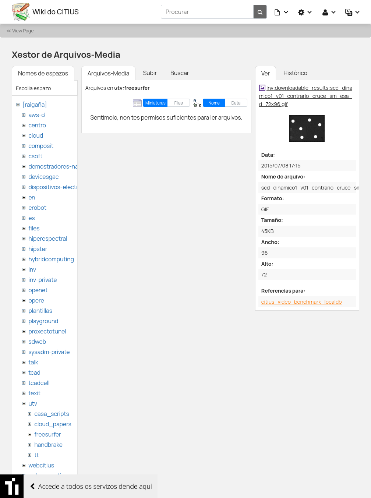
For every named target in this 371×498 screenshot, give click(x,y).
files (33, 228)
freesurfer (47, 434)
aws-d (36, 115)
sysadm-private (49, 352)
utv (32, 403)
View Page (22, 30)
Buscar (179, 73)
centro (37, 125)
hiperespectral (47, 238)
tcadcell (38, 383)
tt (36, 455)
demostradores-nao (55, 166)
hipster (37, 249)
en (31, 197)
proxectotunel (47, 331)
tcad (34, 372)
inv (32, 269)
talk (33, 362)
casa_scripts (51, 414)
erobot (37, 208)
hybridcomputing (51, 259)
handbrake (48, 445)
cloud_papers (52, 424)
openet (37, 290)
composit (40, 146)
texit (34, 393)
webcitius (41, 465)
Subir (150, 73)
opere (36, 300)
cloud (35, 135)
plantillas (40, 311)
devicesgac (43, 177)
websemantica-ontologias (63, 475)
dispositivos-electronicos (62, 187)
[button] (281, 11)
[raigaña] (34, 104)
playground (43, 321)
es (31, 218)
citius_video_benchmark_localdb (301, 301)
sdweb (37, 342)
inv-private (42, 280)
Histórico (295, 73)
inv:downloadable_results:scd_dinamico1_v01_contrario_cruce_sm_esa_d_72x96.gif (305, 95)
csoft (35, 156)
